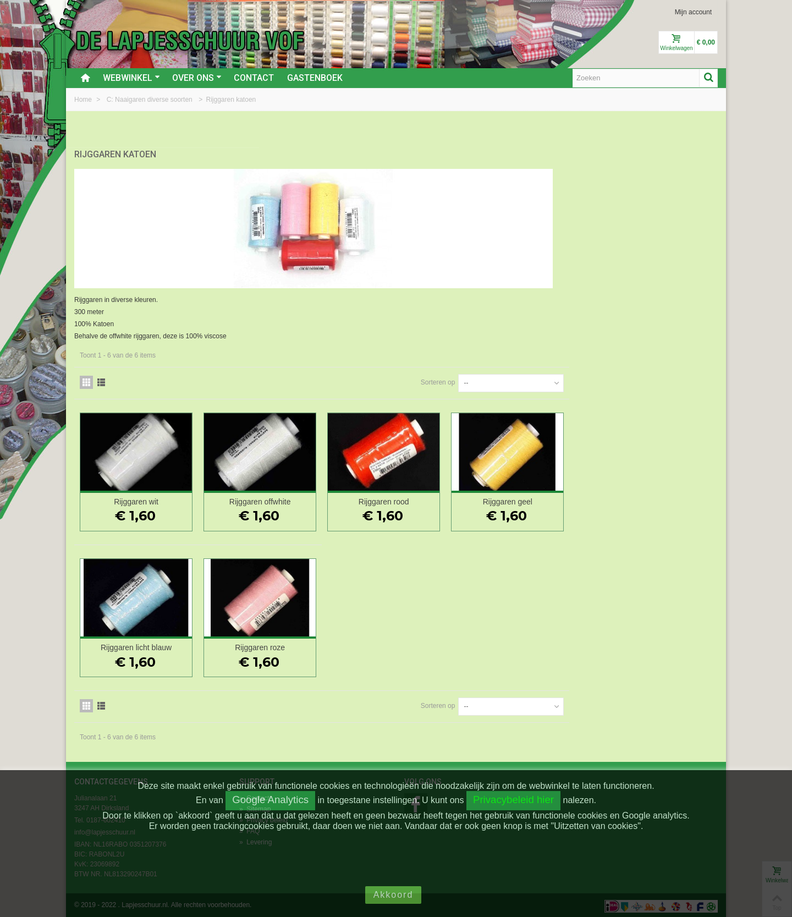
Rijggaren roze (419, 645)
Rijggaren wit (299, 499)
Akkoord (393, 894)
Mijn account (693, 12)
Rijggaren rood (538, 499)
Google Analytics (270, 799)
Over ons (197, 78)
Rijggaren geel (658, 499)
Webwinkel (131, 78)
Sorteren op (586, 380)
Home (84, 99)
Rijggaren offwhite (418, 499)
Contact (254, 78)
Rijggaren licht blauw (298, 645)
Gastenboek (315, 78)
